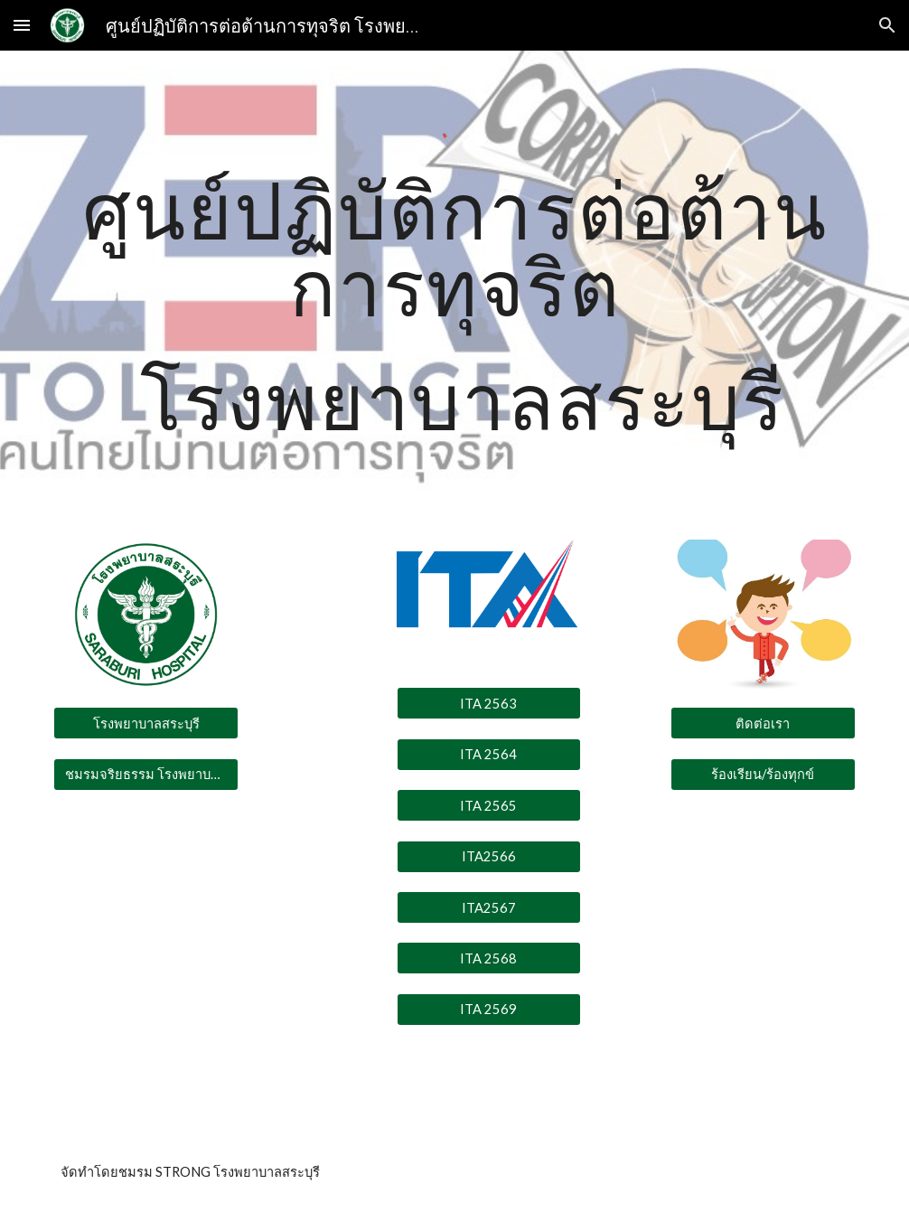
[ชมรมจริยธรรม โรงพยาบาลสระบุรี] (146, 774)
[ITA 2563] (489, 703)
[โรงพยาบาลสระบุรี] (146, 723)
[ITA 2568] (489, 958)
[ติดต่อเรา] (763, 723)
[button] (21, 25)
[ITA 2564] (489, 754)
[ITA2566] (489, 856)
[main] (454, 312)
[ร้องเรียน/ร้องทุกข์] (763, 774)
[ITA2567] (489, 907)
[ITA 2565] (489, 805)
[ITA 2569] (489, 1009)
